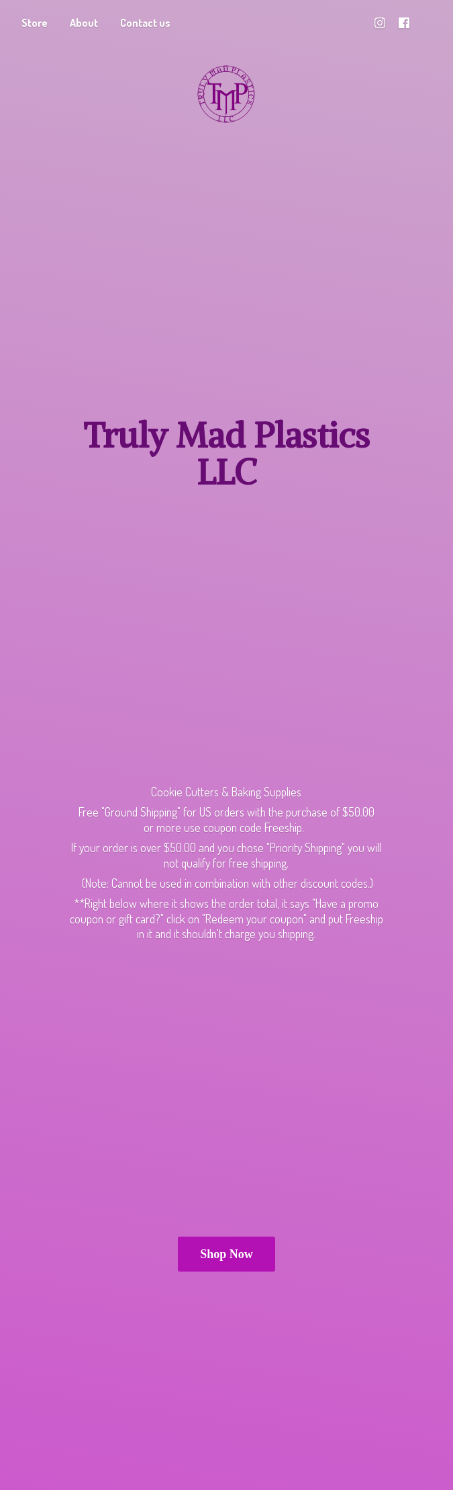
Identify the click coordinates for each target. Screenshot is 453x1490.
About (84, 23)
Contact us (145, 23)
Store (34, 23)
